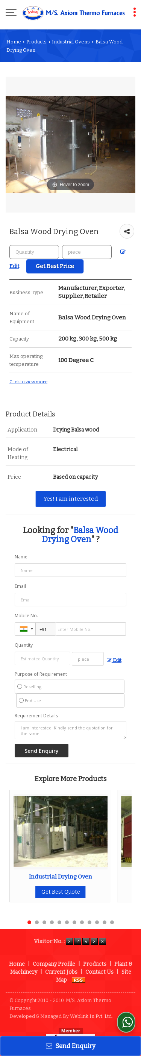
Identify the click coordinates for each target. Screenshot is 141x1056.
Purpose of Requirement (41, 674)
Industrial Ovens (71, 42)
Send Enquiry (71, 1046)
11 (104, 922)
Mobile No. (26, 615)
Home (13, 42)
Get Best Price (55, 266)
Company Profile (54, 964)
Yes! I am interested (70, 498)
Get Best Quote (60, 892)
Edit (114, 660)
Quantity (24, 645)
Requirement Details (36, 715)
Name (21, 556)
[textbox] (87, 252)
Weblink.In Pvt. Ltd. (91, 1016)
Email (20, 586)
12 (112, 922)
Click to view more (28, 381)
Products (36, 42)
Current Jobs (61, 972)
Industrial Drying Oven (60, 876)
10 (97, 922)
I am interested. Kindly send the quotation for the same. (70, 730)
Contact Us (99, 972)
